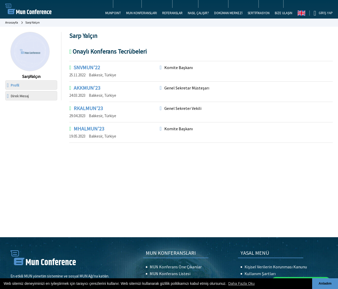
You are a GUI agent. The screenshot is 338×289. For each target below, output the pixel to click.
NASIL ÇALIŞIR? (198, 13)
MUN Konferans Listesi (170, 273)
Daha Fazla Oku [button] (241, 283)
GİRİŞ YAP (326, 13)
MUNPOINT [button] (113, 13)
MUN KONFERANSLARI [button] (141, 13)
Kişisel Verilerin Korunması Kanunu (275, 266)
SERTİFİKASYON (259, 13)
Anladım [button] (325, 283)
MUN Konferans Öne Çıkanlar (176, 266)
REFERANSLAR (172, 13)
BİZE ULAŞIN (283, 13)
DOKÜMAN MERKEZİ (228, 13)
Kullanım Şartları (260, 273)
